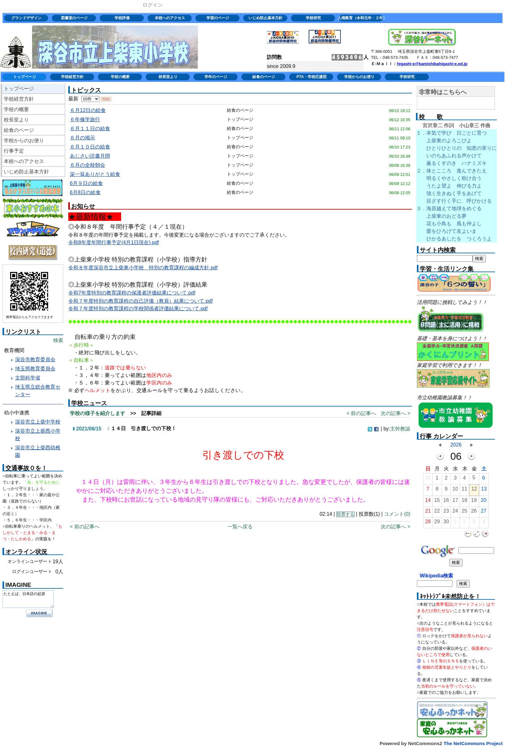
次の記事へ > (395, 413)
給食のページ (263, 77)
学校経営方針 (72, 77)
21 (428, 512)
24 (455, 512)
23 (446, 512)
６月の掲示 (82, 137)
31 (428, 479)
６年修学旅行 (85, 119)
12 (474, 490)
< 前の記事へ (361, 413)
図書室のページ (74, 18)
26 (474, 512)
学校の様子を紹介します (97, 413)
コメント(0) (397, 514)
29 (437, 523)
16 (446, 501)
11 (464, 490)
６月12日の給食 (88, 110)
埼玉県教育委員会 (35, 368)
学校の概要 (120, 77)
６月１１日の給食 (90, 128)
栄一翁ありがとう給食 (95, 174)
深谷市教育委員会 (35, 359)
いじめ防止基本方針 (266, 18)
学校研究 (313, 18)
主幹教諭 (400, 428)
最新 (83, 98)
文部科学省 (27, 377)
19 (474, 501)
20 (483, 501)
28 (428, 523)
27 (483, 512)
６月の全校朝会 (87, 165)
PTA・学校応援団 (311, 77)
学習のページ (217, 18)
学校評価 (122, 18)
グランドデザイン (26, 18)
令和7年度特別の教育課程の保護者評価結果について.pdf (131, 292)
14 (428, 501)
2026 (456, 444)
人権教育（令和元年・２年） (361, 18)
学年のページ (216, 77)
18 (464, 501)
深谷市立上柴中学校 (37, 421)
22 (437, 512)
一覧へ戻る (240, 526)
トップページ (24, 77)
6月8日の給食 (85, 192)
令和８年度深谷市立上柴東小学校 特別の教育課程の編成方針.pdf (143, 267)
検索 (58, 340)
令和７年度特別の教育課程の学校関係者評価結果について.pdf (138, 308)
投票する (345, 514)
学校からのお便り (359, 77)
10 (455, 490)
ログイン (153, 5)
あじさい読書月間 (90, 156)
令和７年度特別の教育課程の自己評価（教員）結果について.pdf (140, 301)
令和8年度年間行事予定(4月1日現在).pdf (113, 242)
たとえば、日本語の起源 (28, 599)
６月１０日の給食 (90, 146)
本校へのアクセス (170, 18)
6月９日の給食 (86, 183)
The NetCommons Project (473, 743)
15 (437, 501)
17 (455, 501)
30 (446, 523)
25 (464, 512)
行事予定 (14, 151)
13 (484, 490)
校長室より (168, 77)
